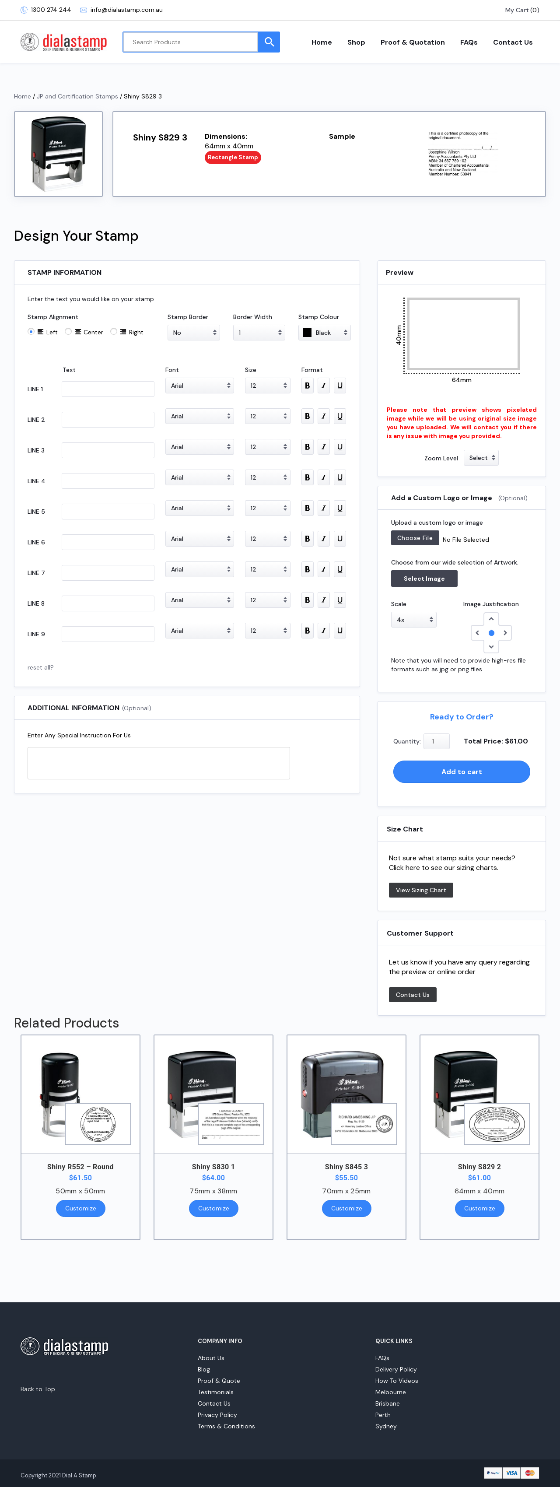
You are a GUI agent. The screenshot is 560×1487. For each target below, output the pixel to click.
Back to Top (38, 1389)
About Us (211, 1358)
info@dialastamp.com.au (121, 10)
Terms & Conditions (226, 1426)
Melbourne (390, 1392)
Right (136, 332)
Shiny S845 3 (346, 1167)
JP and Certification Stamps (77, 96)
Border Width (252, 317)
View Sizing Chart (421, 890)
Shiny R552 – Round (80, 1167)
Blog (204, 1369)
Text (69, 370)
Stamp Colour (318, 317)
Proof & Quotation (413, 42)
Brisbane (387, 1403)
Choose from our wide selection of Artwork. (454, 562)
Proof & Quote (219, 1381)
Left (52, 332)
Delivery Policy (396, 1369)
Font (172, 370)
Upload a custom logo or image (437, 522)
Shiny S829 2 (479, 1167)
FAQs (469, 42)
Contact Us (513, 42)
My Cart (517, 10)
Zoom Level (441, 458)
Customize (80, 1208)
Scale (398, 604)
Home (322, 42)
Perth (383, 1415)
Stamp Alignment (53, 317)
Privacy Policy (217, 1415)
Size (250, 370)
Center (93, 332)
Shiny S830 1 (213, 1167)
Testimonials (216, 1392)
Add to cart (461, 771)
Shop (356, 42)
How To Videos (396, 1381)
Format (312, 370)
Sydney (386, 1426)
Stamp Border (188, 317)
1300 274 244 (46, 10)
